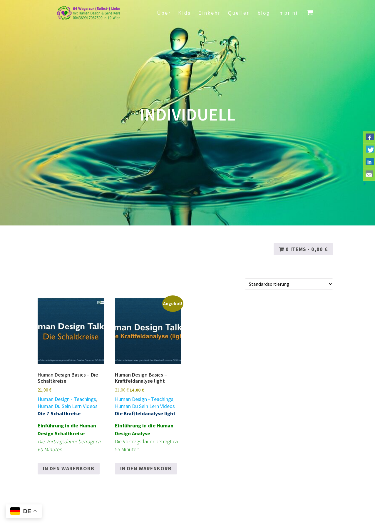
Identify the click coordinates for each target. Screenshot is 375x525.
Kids (184, 13)
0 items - (303, 249)
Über (164, 13)
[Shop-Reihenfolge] (289, 284)
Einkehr (209, 13)
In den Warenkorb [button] (68, 468)
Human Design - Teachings (67, 399)
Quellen (239, 13)
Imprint (287, 13)
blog (264, 13)
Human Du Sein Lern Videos (68, 406)
